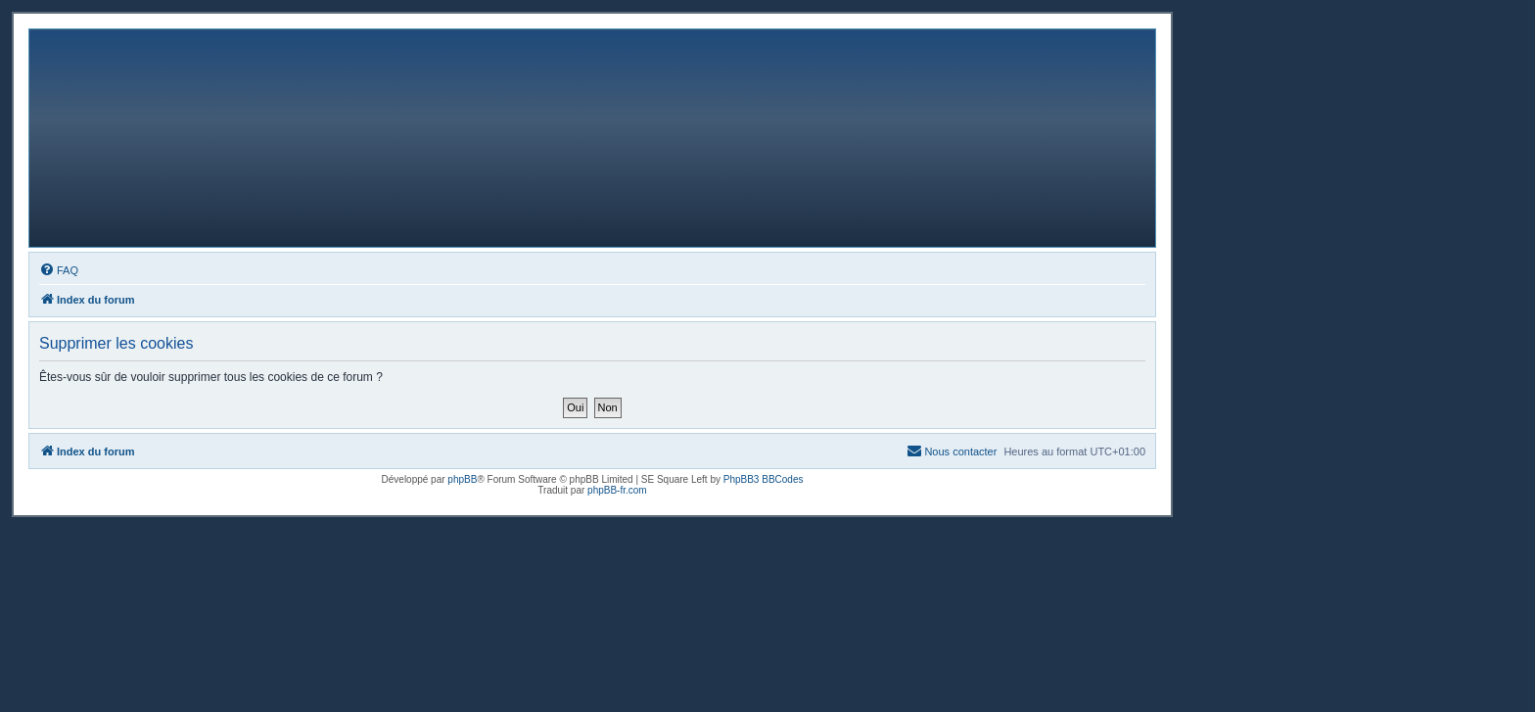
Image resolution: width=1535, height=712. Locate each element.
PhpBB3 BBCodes (763, 479)
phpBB (462, 479)
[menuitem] (58, 270)
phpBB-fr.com (617, 490)
